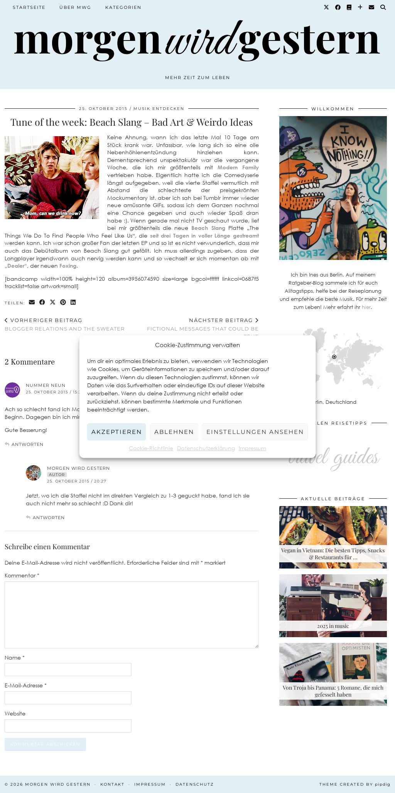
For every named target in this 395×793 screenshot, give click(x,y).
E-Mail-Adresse (26, 685)
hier (366, 307)
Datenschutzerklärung (206, 448)
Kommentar (22, 575)
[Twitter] (327, 7)
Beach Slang (208, 227)
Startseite (29, 7)
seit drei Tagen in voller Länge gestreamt (204, 235)
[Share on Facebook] (42, 302)
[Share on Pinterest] (63, 302)
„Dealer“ (16, 265)
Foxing (67, 265)
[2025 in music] (333, 605)
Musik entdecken (158, 108)
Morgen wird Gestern (58, 784)
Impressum (252, 448)
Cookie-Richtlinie (151, 448)
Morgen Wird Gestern (78, 468)
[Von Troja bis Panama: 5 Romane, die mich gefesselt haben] (333, 674)
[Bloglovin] (360, 7)
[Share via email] (32, 302)
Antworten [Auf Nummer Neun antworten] (28, 444)
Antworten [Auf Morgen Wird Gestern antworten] (49, 517)
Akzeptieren (116, 431)
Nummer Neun (46, 385)
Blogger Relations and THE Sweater (65, 324)
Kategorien (123, 7)
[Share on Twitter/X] (53, 302)
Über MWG (75, 7)
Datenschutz (195, 784)
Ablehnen (174, 431)
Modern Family (238, 167)
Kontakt (112, 784)
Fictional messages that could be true (195, 328)
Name (15, 657)
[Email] (372, 7)
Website (15, 713)
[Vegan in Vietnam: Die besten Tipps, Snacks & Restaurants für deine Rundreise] (333, 537)
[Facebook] (338, 7)
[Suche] (383, 7)
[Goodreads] (349, 7)
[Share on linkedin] (73, 302)
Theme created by (354, 784)
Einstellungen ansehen (255, 431)
